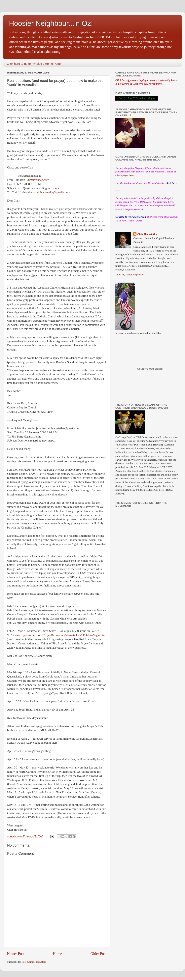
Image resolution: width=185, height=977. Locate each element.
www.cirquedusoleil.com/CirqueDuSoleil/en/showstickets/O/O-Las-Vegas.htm (59, 635)
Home (57, 954)
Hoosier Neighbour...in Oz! (51, 23)
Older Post (98, 954)
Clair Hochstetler (147, 234)
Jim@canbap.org (38, 179)
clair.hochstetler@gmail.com (51, 192)
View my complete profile (129, 274)
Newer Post (15, 954)
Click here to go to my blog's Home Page (34, 63)
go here (129, 175)
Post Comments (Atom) (34, 961)
